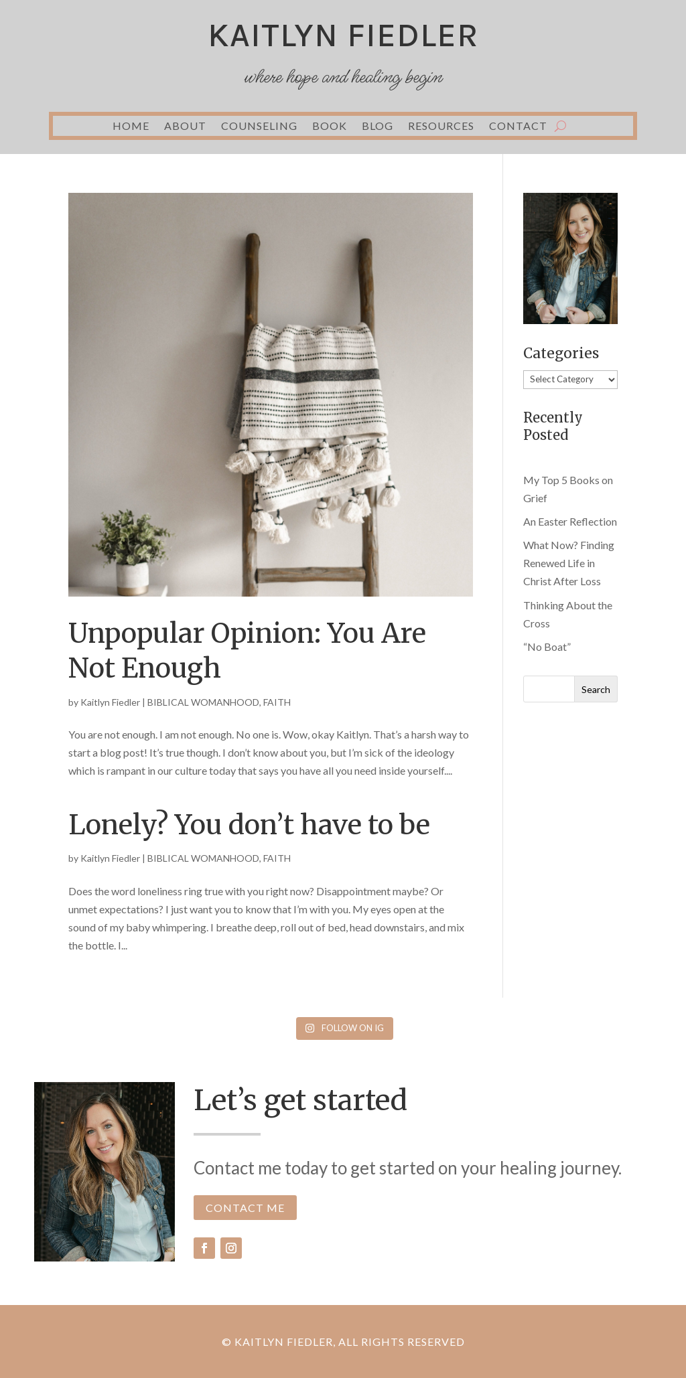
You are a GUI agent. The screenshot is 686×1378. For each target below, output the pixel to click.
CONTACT (518, 126)
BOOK (329, 126)
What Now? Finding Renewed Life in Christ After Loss (568, 562)
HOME (131, 126)
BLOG (377, 126)
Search (595, 689)
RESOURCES (441, 126)
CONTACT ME (245, 1207)
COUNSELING (259, 126)
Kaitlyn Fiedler (110, 702)
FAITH (277, 702)
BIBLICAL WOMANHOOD (203, 702)
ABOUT (185, 126)
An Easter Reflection (570, 521)
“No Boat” (547, 646)
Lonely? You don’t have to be (249, 825)
